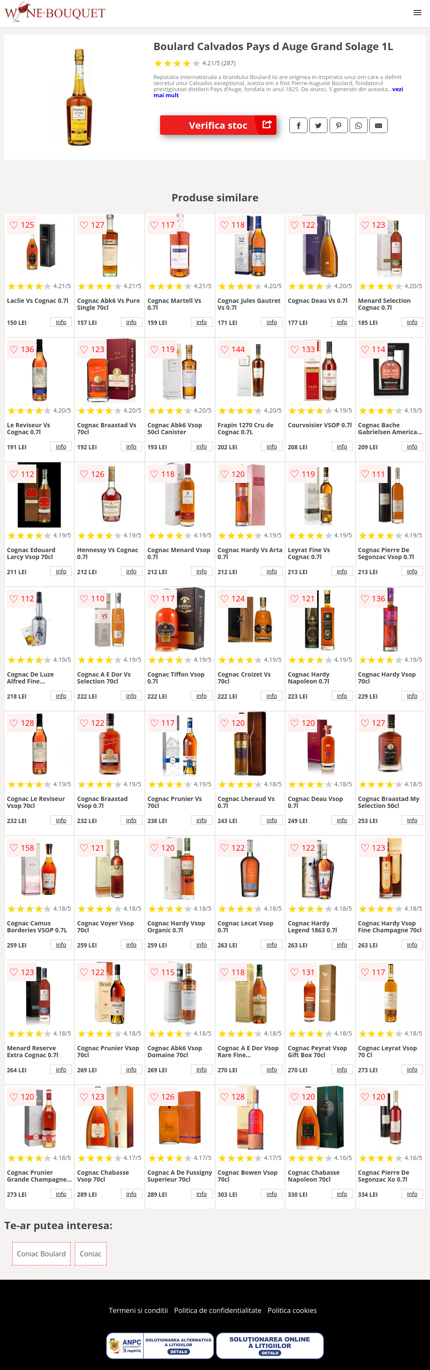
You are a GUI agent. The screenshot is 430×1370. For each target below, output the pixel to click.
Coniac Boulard (41, 1254)
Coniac (90, 1254)
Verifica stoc (232, 125)
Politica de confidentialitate (218, 1310)
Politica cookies (292, 1310)
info (61, 322)
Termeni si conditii (138, 1310)
